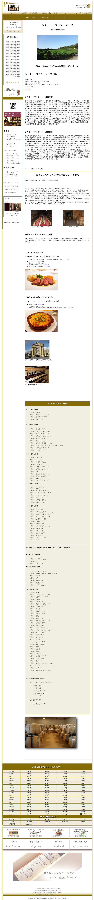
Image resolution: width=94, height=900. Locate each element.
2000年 (14, 68)
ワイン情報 (79, 13)
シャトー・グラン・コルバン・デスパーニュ (42, 629)
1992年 (14, 65)
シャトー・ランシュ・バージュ (38, 518)
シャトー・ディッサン (36, 459)
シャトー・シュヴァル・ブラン (38, 559)
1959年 (11, 53)
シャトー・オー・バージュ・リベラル (40, 526)
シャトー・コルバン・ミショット (39, 611)
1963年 (11, 55)
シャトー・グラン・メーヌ (37, 632)
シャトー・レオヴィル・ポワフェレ (39, 433)
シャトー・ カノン (35, 577)
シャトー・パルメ (34, 471)
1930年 (7, 42)
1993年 (18, 65)
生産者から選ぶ (46, 13)
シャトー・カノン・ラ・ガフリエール (40, 603)
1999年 (11, 68)
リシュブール (11, 138)
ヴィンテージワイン (31, 17)
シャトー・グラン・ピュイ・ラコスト (40, 514)
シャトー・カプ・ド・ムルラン (38, 604)
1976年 (14, 59)
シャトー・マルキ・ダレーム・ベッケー (40, 480)
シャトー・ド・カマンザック (37, 532)
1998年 (7, 68)
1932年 (14, 42)
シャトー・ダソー (34, 615)
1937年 (18, 44)
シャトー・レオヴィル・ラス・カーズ (40, 431)
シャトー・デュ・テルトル (37, 525)
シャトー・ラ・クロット (36, 608)
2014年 (7, 74)
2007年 (11, 71)
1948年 (14, 49)
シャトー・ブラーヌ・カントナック (39, 442)
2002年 (7, 70)
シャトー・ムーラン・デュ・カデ (39, 655)
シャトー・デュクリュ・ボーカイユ (39, 447)
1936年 (14, 44)
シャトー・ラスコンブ (36, 440)
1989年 (18, 64)
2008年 (14, 71)
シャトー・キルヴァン (36, 457)
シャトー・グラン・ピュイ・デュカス (40, 516)
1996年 (14, 67)
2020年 (14, 76)
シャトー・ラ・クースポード (37, 613)
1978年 (7, 61)
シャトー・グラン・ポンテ (37, 634)
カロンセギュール (12, 174)
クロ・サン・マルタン (36, 665)
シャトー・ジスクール (36, 464)
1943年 (11, 47)
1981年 (18, 61)
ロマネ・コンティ (12, 135)
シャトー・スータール (36, 669)
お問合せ (86, 13)
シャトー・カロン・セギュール (38, 476)
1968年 (14, 56)
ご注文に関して (34, 13)
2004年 (14, 70)
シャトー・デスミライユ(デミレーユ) (40, 475)
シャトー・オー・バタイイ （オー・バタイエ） (42, 513)
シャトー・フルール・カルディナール (40, 620)
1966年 (7, 56)
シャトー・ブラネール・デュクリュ (39, 490)
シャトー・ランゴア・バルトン (38, 462)
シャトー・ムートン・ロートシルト (39, 416)
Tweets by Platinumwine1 (11, 222)
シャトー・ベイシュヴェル (37, 499)
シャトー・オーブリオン (13, 163)
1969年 (18, 56)
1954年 (7, 52)
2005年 (18, 70)
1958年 (7, 53)
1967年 (11, 56)
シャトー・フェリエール (36, 478)
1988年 (14, 64)
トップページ (15, 13)
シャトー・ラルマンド (36, 646)
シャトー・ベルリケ (35, 599)
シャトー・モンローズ (36, 450)
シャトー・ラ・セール (36, 667)
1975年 (11, 59)
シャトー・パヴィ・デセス (37, 658)
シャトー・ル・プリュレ (36, 660)
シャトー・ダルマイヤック (37, 523)
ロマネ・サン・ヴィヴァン (41, 690)
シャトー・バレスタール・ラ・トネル (40, 594)
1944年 (14, 47)
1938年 (7, 46)
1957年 (18, 52)
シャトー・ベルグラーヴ (36, 530)
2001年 (18, 68)
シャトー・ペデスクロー (36, 528)
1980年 (14, 61)
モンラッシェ (11, 143)
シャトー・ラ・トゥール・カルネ (39, 495)
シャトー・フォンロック (36, 624)
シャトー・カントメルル (36, 539)
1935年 (11, 44)
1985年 (18, 62)
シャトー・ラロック (35, 648)
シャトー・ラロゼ (34, 592)
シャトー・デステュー (36, 617)
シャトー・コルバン (35, 610)
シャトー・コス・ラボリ (36, 533)
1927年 (11, 41)
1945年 (18, 47)
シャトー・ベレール (35, 575)
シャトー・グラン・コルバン (37, 627)
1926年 (7, 41)
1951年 (11, 50)
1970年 (7, 58)
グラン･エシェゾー (12, 146)
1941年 (18, 46)
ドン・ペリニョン (12, 176)
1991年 (11, 65)
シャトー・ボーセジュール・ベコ (39, 572)
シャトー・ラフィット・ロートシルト (40, 414)
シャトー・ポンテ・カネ (36, 509)
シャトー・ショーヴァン (36, 606)
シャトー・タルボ (34, 488)
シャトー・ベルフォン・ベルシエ (39, 596)
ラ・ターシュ (11, 136)
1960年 (14, 53)
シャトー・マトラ (34, 651)
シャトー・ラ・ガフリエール (37, 582)
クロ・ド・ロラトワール (36, 656)
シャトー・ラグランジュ (36, 461)
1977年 (18, 59)
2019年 (10, 76)
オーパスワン (37, 704)
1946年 (7, 49)
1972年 (14, 58)
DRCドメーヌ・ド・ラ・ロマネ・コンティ (41, 682)
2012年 (14, 73)
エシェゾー (10, 144)
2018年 (7, 76)
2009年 (18, 71)
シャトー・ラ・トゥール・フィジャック (40, 670)
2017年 (18, 74)
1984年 (14, 62)
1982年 (7, 62)
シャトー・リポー (34, 662)
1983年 (11, 62)
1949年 (18, 49)
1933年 (18, 42)
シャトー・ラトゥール (13, 162)
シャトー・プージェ (35, 494)
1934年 (7, 44)
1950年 (7, 50)
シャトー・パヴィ (34, 561)
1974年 (7, 59)
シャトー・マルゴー (12, 153)
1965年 (18, 55)
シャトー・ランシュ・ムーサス (38, 520)
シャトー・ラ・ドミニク (36, 618)
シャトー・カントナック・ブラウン (39, 469)
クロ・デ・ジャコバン (36, 639)
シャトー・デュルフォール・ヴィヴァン (40, 436)
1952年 (14, 50)
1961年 (18, 53)
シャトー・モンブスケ (36, 653)
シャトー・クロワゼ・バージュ (38, 537)
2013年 (18, 73)
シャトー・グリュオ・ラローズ (38, 438)
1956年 (14, 52)
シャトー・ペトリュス (39, 703)
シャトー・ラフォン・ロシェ (37, 497)
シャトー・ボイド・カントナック (39, 468)
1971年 (11, 58)
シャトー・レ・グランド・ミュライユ (40, 630)
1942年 (7, 47)
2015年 (11, 74)
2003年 (11, 70)
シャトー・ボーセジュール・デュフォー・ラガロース (44, 573)
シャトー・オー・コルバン (37, 636)
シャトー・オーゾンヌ (36, 558)
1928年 (14, 41)
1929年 (18, 41)
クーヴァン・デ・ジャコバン (37, 641)
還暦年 (18, 76)
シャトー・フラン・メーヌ (37, 625)
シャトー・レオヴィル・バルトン (39, 435)
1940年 (14, 46)
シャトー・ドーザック (36, 521)
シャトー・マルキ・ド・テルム (38, 502)
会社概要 (24, 13)
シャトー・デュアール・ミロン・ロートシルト (42, 492)
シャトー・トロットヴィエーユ (38, 585)
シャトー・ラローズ (35, 649)
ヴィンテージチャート (67, 13)
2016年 (14, 74)
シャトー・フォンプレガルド (37, 622)
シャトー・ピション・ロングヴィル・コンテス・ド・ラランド (46, 445)
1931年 (11, 42)
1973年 (18, 58)
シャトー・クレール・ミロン (37, 535)
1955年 (11, 52)
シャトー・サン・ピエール (37, 487)
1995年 (11, 67)
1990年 (7, 65)
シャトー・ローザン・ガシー (37, 430)
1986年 (7, 64)
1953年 (18, 50)
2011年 (11, 73)
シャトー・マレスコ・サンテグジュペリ (40, 466)
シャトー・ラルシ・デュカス (37, 644)
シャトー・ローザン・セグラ (37, 428)
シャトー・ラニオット (36, 643)
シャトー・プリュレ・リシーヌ (38, 501)
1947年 (11, 49)
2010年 (7, 73)
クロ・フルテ (33, 578)
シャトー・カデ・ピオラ (36, 601)
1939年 (11, 46)
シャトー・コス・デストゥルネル (39, 449)
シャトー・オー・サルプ (36, 637)
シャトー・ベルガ (34, 598)
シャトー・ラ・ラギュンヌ (37, 473)
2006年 (7, 71)
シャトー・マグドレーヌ (36, 584)
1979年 (11, 61)
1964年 (14, 55)
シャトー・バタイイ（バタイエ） (39, 511)
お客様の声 (56, 13)
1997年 (18, 67)
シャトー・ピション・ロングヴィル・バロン (42, 443)
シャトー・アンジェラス (36, 563)
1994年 (7, 67)
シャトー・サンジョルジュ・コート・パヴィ (42, 663)
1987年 (11, 64)
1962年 (7, 55)
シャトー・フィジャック (36, 580)
